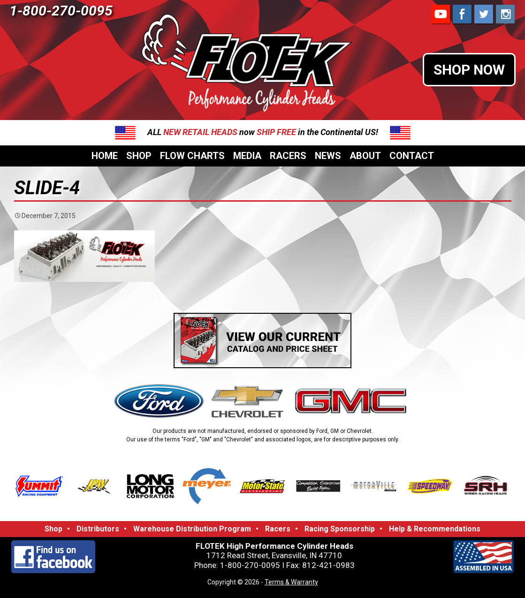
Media (247, 155)
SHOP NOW (469, 69)
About (365, 155)
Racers (288, 155)
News (328, 155)
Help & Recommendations (434, 528)
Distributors (97, 528)
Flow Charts (192, 155)
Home (104, 155)
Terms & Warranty (291, 582)
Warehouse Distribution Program (192, 528)
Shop (139, 155)
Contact (411, 155)
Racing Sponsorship (339, 528)
